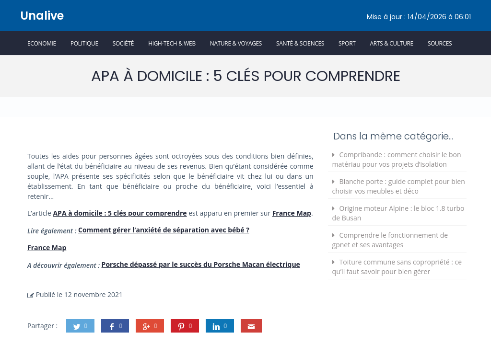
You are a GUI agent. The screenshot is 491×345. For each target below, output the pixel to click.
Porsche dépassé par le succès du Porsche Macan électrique (201, 264)
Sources (440, 43)
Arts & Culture (391, 43)
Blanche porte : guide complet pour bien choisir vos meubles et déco (398, 186)
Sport (347, 43)
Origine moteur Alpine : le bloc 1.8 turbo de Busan (398, 213)
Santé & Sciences (300, 43)
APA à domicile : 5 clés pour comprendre (120, 213)
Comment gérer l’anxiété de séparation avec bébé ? (163, 229)
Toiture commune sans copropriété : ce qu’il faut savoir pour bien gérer (397, 266)
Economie (41, 43)
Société (123, 43)
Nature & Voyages (236, 43)
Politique (84, 43)
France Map (291, 213)
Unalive (42, 15)
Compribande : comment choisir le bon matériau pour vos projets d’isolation (396, 159)
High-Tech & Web (172, 43)
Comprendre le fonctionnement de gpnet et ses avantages (390, 239)
